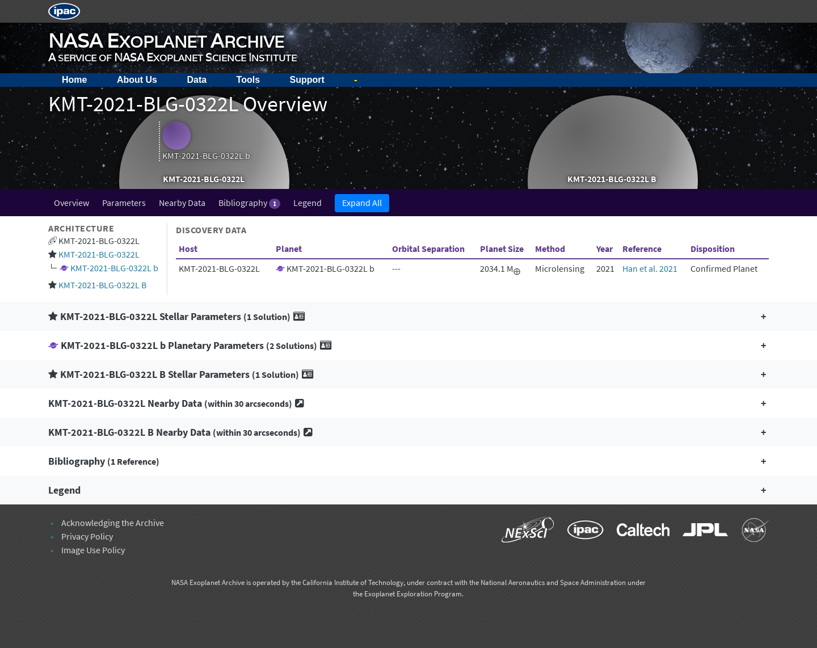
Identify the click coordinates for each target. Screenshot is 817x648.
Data (197, 80)
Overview (71, 202)
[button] (408, 316)
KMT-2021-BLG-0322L (99, 254)
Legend (307, 202)
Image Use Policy (93, 550)
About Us (137, 80)
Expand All (362, 202)
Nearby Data (182, 202)
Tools (248, 80)
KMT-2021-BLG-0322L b (114, 267)
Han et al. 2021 (649, 268)
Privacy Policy (87, 536)
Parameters (124, 202)
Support (307, 80)
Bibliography (249, 203)
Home (74, 80)
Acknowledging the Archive (112, 522)
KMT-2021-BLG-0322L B (102, 285)
